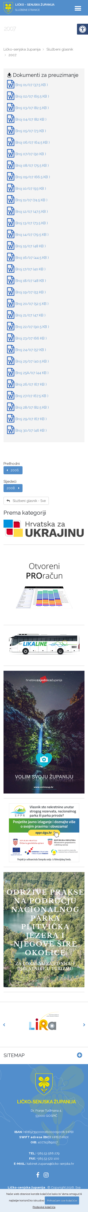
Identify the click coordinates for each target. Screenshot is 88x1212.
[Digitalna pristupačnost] (82, 29)
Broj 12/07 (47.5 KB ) (31, 211)
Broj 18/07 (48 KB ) (30, 281)
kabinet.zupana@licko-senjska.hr (50, 1163)
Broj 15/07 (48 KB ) (30, 246)
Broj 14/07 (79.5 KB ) (32, 235)
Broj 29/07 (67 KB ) (31, 419)
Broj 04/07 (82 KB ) (30, 119)
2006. (13, 470)
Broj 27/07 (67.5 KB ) (31, 396)
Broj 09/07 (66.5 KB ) (32, 177)
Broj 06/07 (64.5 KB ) (32, 142)
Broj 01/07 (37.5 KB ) (31, 85)
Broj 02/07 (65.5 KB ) (32, 96)
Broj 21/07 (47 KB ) (30, 315)
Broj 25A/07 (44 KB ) (32, 373)
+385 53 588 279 (48, 1153)
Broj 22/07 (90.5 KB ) (32, 327)
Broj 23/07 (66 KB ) (31, 338)
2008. (13, 488)
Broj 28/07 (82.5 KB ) (32, 407)
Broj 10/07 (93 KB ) (30, 188)
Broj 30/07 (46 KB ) (31, 430)
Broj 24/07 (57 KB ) (30, 350)
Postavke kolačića (44, 1207)
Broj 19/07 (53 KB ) (30, 292)
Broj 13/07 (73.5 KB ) (31, 223)
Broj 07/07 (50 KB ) (30, 154)
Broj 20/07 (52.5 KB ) (32, 304)
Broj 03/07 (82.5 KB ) (32, 108)
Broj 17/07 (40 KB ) (30, 269)
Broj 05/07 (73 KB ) (30, 131)
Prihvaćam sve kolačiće (62, 1200)
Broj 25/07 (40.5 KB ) (32, 361)
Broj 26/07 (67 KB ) (31, 384)
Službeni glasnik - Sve (26, 501)
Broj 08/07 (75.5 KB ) (32, 165)
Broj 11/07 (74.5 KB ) (31, 200)
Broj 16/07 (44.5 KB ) (32, 258)
